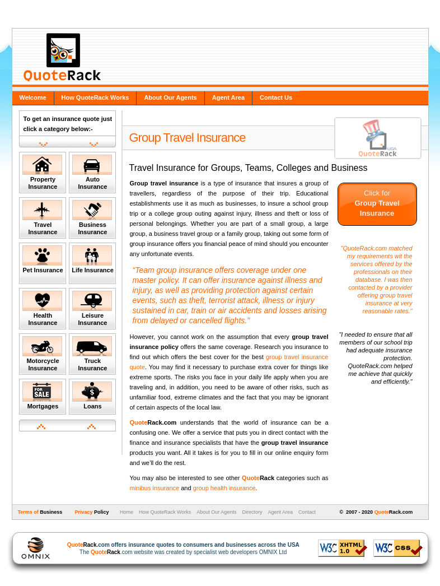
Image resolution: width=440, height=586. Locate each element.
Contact (307, 512)
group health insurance (224, 488)
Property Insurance (42, 172)
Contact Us (276, 97)
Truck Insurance (92, 353)
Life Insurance (93, 259)
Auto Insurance (92, 172)
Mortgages (42, 396)
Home (125, 512)
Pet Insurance (42, 259)
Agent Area (228, 97)
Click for (376, 203)
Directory (252, 512)
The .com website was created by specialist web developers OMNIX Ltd (177, 548)
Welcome (33, 97)
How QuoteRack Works (95, 97)
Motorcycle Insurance (42, 353)
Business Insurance (92, 217)
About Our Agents (170, 97)
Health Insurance (42, 308)
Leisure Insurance (92, 308)
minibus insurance (155, 488)
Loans (92, 396)
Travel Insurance (42, 217)
